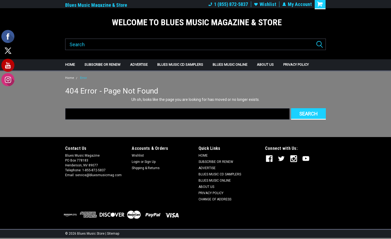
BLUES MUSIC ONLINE (230, 65)
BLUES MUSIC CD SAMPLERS (180, 65)
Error (83, 78)
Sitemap (113, 233)
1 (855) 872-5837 (228, 4)
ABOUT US (265, 65)
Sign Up (150, 162)
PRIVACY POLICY (296, 65)
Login (136, 162)
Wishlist (265, 4)
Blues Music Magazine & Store (96, 5)
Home (69, 78)
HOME (70, 65)
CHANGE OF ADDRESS (214, 199)
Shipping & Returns (146, 168)
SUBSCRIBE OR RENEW (102, 65)
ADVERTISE (139, 65)
